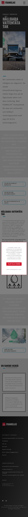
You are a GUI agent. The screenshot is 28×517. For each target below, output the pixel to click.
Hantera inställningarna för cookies (14, 269)
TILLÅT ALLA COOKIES (14, 264)
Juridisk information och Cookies (14, 258)
